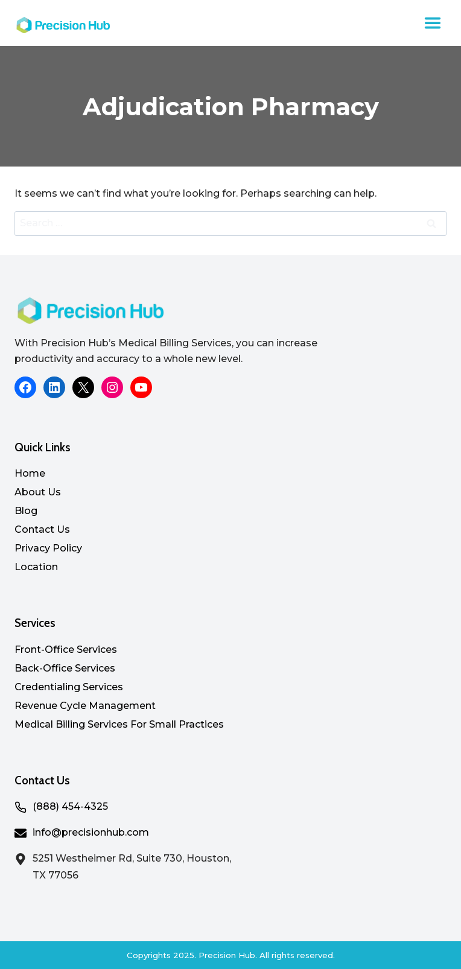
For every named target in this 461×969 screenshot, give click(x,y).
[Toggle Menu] (433, 23)
